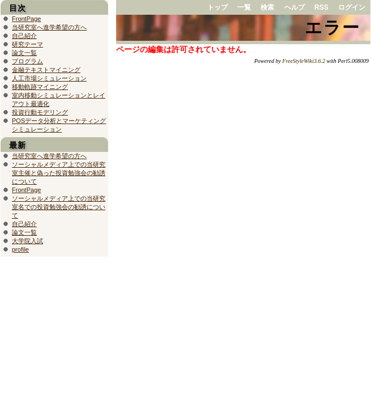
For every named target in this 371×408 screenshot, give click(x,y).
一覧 (244, 7)
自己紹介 (24, 35)
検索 (267, 7)
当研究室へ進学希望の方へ (49, 27)
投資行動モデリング (40, 112)
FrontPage (26, 18)
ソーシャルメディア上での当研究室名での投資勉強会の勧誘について (58, 207)
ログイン (351, 7)
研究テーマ (27, 44)
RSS (321, 7)
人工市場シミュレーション (49, 78)
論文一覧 (24, 52)
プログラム (27, 61)
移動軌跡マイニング (40, 86)
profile (20, 249)
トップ (217, 7)
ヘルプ (294, 7)
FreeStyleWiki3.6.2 (303, 61)
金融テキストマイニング (46, 69)
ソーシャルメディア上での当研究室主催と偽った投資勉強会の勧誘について (58, 173)
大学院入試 (27, 240)
